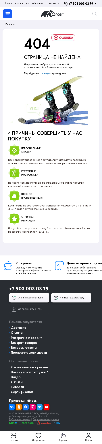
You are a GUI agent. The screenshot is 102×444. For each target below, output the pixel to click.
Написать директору (69, 298)
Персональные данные (46, 419)
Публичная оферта (19, 419)
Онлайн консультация (27, 298)
